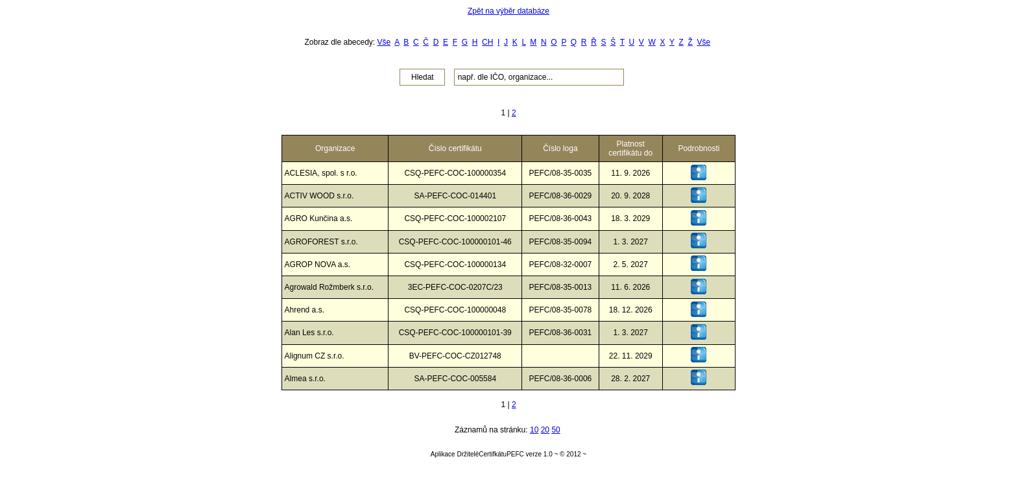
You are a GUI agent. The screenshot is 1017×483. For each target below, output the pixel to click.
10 (534, 429)
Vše (384, 42)
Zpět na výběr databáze (508, 11)
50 (555, 429)
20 (545, 429)
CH (487, 42)
